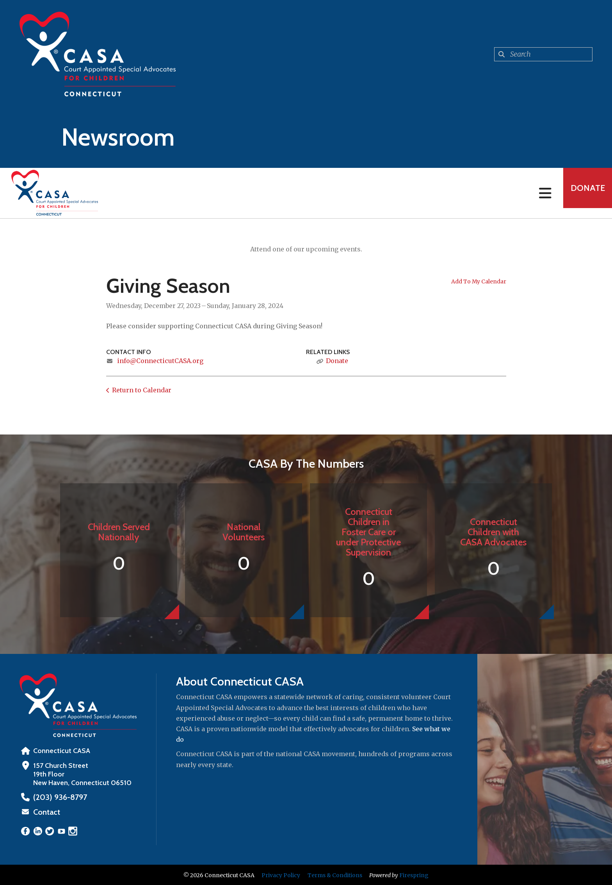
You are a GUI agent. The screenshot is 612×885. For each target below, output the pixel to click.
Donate (583, 193)
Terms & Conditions (335, 874)
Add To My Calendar (478, 281)
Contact (45, 811)
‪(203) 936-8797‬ (57, 797)
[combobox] (543, 54)
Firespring (414, 874)
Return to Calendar (141, 390)
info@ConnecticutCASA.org (160, 361)
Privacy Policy (281, 874)
